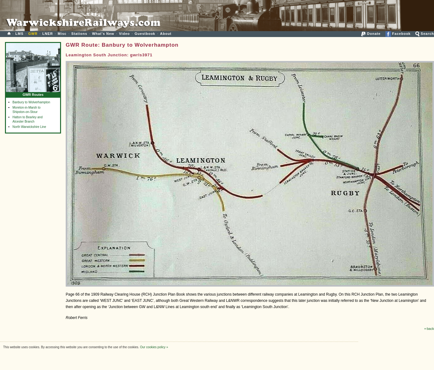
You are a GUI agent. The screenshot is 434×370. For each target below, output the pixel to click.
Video (124, 33)
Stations (79, 33)
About (166, 33)
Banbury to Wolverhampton (31, 102)
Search (424, 33)
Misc (62, 33)
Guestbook (144, 33)
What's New (103, 33)
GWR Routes (33, 93)
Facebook (398, 33)
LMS (19, 33)
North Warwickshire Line (29, 127)
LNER (47, 33)
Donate (370, 33)
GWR (33, 33)
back (429, 328)
